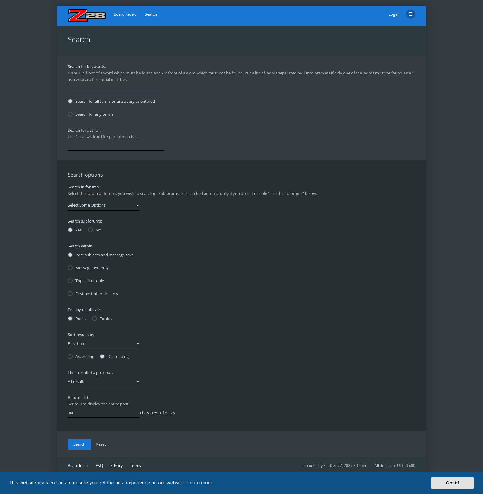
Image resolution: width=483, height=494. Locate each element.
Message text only (88, 268)
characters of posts (121, 413)
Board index (78, 465)
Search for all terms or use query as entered (111, 101)
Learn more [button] (199, 482)
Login (393, 14)
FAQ (99, 465)
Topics (102, 318)
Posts (77, 318)
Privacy (116, 465)
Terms (135, 465)
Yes (75, 230)
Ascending (81, 356)
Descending (114, 356)
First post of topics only (93, 293)
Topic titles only (86, 280)
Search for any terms (90, 114)
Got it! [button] (452, 482)
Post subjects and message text (100, 255)
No (94, 230)
